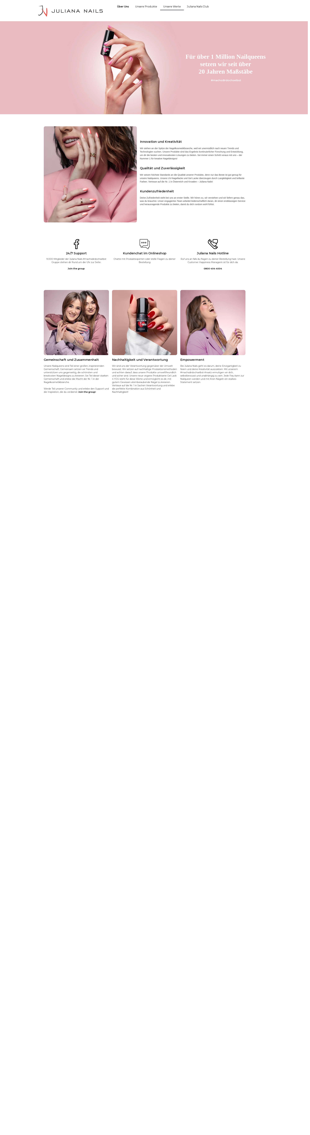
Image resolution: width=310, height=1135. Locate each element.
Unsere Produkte (146, 6)
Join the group (86, 392)
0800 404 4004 (213, 268)
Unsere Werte (172, 6)
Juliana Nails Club (198, 6)
